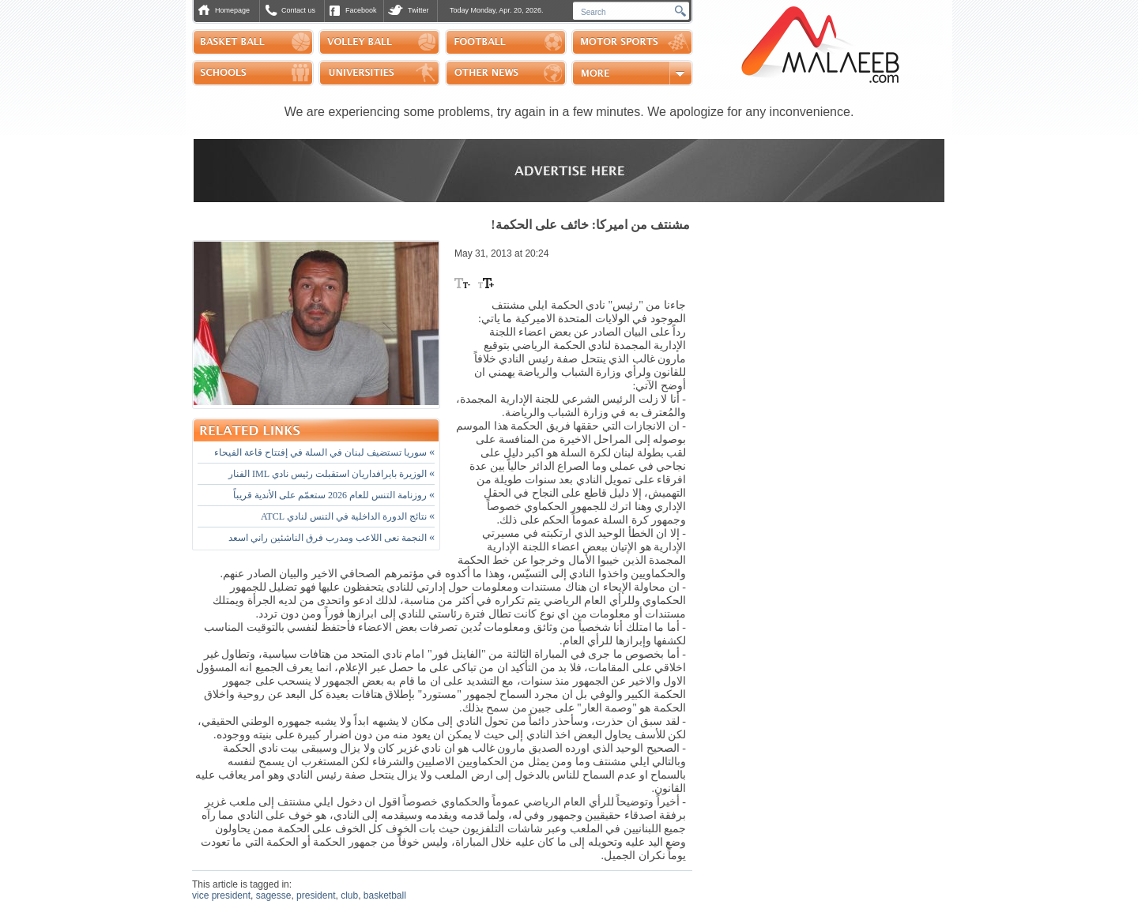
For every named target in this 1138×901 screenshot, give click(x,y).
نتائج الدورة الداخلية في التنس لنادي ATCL (348, 516)
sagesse (274, 895)
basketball (385, 895)
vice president (221, 895)
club (349, 895)
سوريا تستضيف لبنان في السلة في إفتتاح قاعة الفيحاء (324, 452)
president (315, 895)
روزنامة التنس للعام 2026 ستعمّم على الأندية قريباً (334, 495)
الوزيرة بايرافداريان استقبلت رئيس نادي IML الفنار (331, 473)
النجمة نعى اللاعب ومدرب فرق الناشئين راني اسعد (331, 537)
